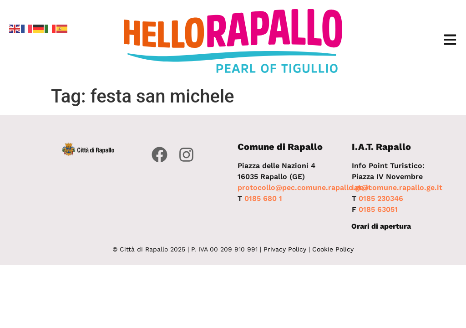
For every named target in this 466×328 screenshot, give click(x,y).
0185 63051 (378, 209)
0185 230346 (381, 198)
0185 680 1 (263, 198)
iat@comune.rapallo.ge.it (397, 187)
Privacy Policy (284, 249)
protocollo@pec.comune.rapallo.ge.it (304, 187)
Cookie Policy (333, 249)
